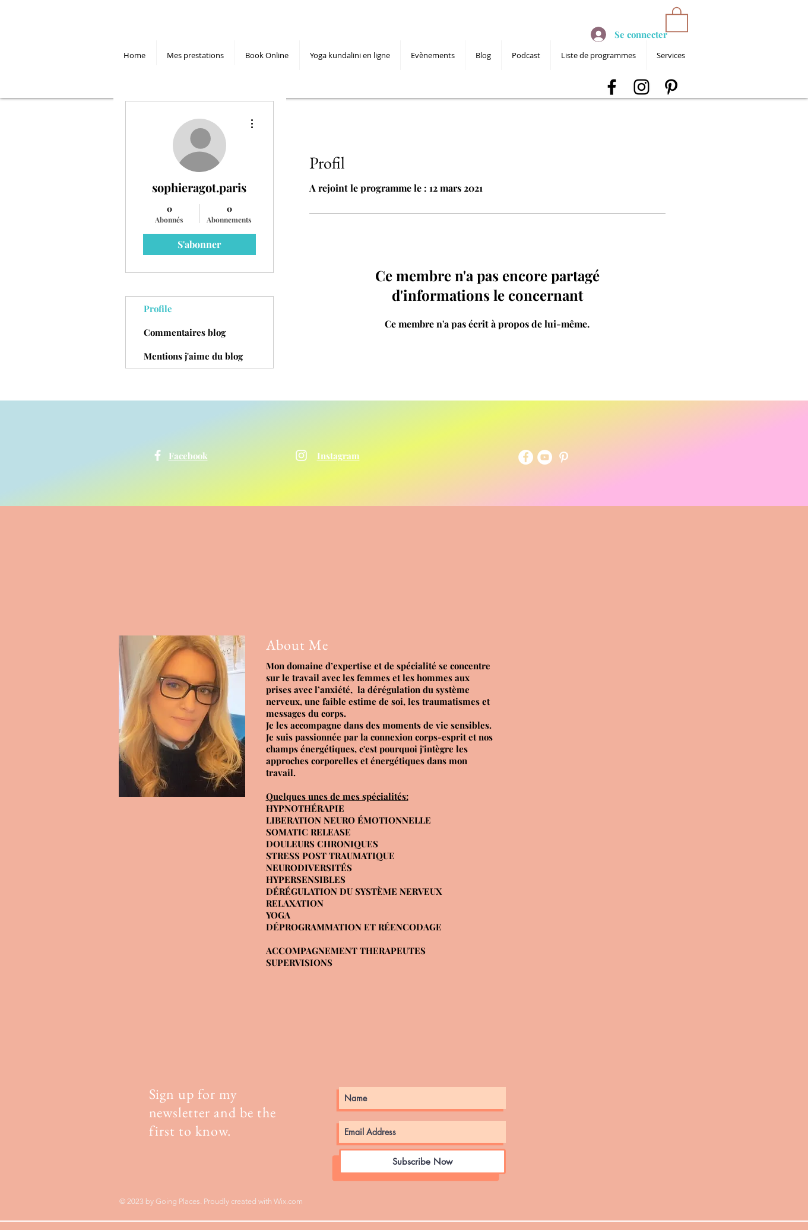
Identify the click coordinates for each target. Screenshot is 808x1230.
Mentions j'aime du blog (193, 356)
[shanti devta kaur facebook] (611, 87)
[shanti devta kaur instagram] (641, 87)
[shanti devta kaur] (157, 455)
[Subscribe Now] (422, 1161)
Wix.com (288, 1201)
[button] (677, 18)
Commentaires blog (185, 332)
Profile (158, 308)
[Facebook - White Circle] (525, 457)
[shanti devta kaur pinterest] (671, 87)
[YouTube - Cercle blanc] (544, 457)
